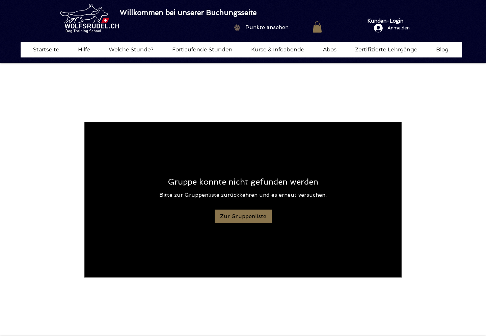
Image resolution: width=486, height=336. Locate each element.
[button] (317, 26)
